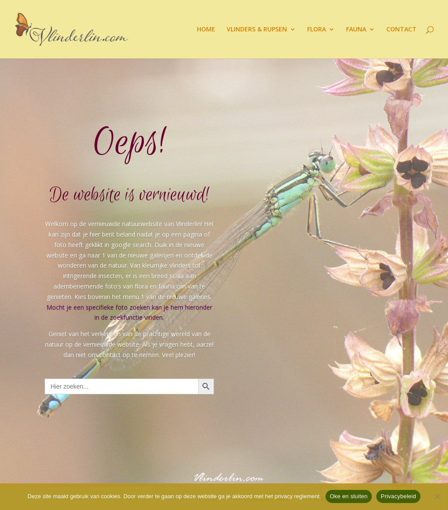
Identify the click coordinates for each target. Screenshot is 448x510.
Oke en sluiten (349, 496)
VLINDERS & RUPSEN (257, 29)
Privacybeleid (398, 496)
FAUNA (356, 29)
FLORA (316, 29)
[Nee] (437, 496)
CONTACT (401, 29)
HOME (206, 29)
